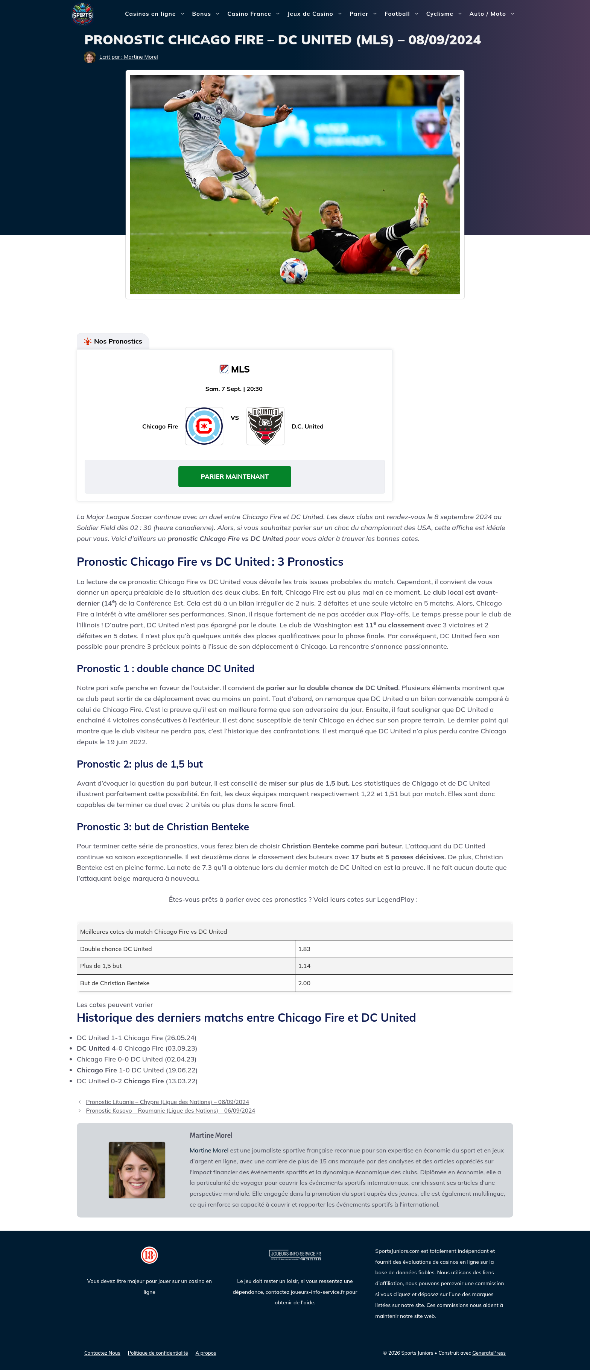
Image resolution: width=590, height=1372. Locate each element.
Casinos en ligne (157, 14)
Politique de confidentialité (158, 1355)
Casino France (255, 14)
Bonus (208, 14)
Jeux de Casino (316, 14)
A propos (206, 1355)
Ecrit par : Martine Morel (128, 56)
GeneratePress (489, 1355)
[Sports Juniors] (82, 13)
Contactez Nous (102, 1355)
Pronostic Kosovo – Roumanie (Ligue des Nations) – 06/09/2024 (170, 1113)
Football (404, 14)
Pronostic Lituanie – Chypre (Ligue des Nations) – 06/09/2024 (167, 1104)
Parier (365, 14)
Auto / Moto (494, 14)
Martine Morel (209, 1152)
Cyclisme (446, 14)
